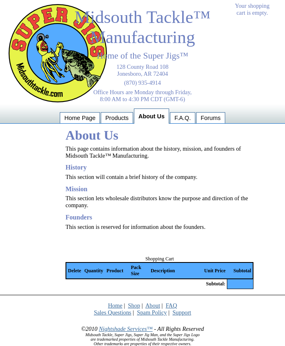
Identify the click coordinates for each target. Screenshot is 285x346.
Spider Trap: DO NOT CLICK (142, 324)
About (152, 305)
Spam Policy (152, 312)
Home (115, 305)
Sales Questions (112, 312)
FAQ (171, 305)
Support (181, 312)
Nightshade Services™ (125, 329)
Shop (134, 305)
